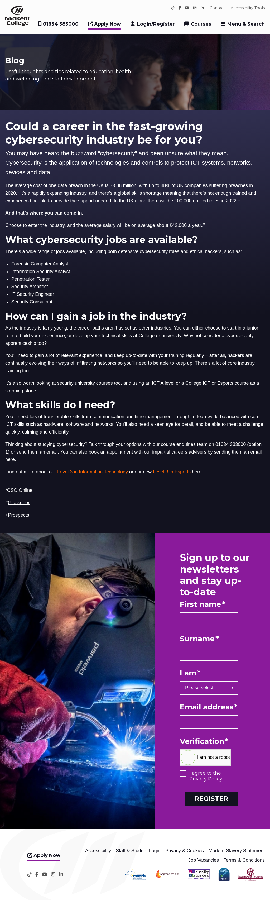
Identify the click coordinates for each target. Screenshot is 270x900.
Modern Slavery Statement (237, 850)
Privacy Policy (205, 779)
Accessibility (98, 850)
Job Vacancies (203, 860)
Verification (204, 741)
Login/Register (156, 24)
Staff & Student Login (138, 850)
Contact (217, 8)
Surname (199, 638)
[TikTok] (173, 8)
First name (202, 604)
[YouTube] (187, 8)
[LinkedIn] (202, 8)
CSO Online (19, 490)
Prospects (18, 515)
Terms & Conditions (244, 860)
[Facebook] (180, 8)
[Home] (17, 24)
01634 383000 (58, 24)
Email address (209, 707)
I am (190, 673)
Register (211, 798)
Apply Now (104, 24)
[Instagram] (195, 8)
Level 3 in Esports (172, 471)
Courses (201, 24)
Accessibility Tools (248, 8)
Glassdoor (19, 502)
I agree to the (205, 776)
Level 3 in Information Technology (92, 471)
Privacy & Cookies (184, 850)
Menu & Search (246, 24)
